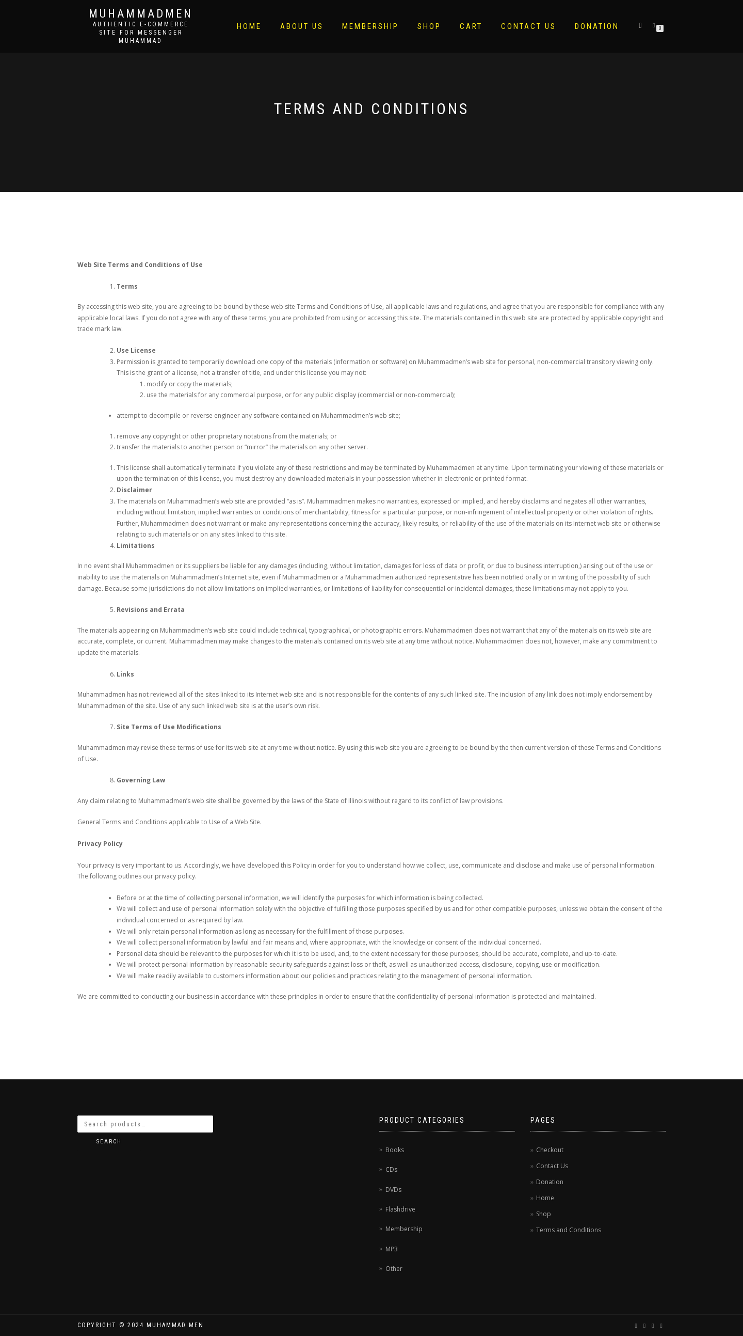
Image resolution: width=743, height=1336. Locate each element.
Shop (429, 26)
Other (393, 1268)
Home (249, 26)
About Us (302, 26)
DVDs (393, 1189)
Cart (471, 26)
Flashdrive (400, 1209)
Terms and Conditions (568, 1229)
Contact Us (528, 26)
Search (109, 1141)
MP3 (391, 1249)
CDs (391, 1169)
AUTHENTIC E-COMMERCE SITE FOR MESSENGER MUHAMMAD (141, 32)
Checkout (549, 1149)
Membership (370, 26)
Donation (597, 26)
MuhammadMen (141, 14)
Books (394, 1149)
